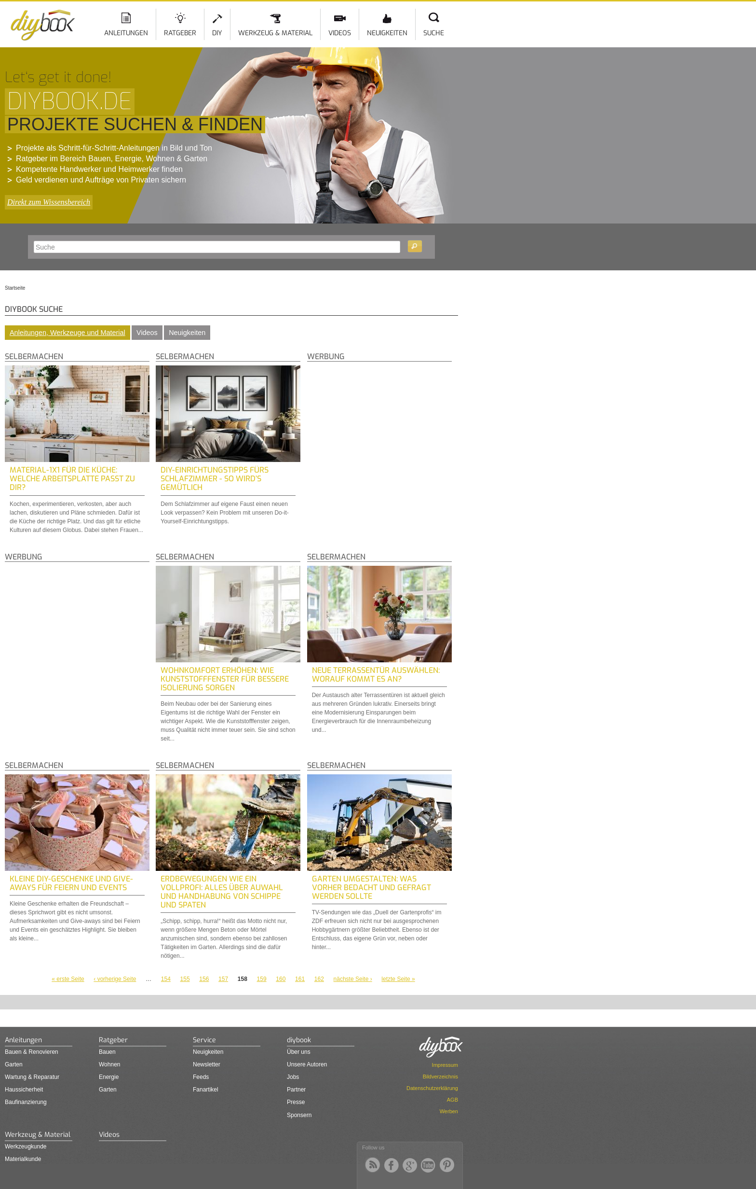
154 (166, 979)
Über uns (298, 1052)
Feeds (201, 1077)
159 (262, 979)
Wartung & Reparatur (32, 1077)
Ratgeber (180, 33)
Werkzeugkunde (26, 1146)
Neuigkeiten (387, 33)
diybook (299, 1040)
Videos (339, 33)
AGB (452, 1100)
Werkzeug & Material (275, 33)
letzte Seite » (398, 979)
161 (300, 979)
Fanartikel (205, 1089)
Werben (449, 1111)
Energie (109, 1077)
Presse (296, 1102)
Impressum (445, 1065)
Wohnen (109, 1064)
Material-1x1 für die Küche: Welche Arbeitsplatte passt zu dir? (72, 478)
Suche (433, 33)
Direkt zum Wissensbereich (48, 202)
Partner (296, 1089)
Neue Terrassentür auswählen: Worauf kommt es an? (376, 674)
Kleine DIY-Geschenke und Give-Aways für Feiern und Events (71, 883)
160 (280, 979)
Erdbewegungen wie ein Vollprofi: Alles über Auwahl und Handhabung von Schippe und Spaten (222, 892)
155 (185, 979)
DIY (217, 33)
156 (204, 979)
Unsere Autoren (307, 1064)
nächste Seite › (353, 979)
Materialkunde (23, 1159)
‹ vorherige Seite (115, 979)
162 (319, 979)
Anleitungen (126, 33)
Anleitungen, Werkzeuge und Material (67, 332)
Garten (14, 1064)
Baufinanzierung (26, 1102)
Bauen (107, 1052)
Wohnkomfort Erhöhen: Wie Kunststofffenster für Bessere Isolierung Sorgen (225, 679)
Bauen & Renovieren (31, 1052)
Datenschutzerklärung (432, 1088)
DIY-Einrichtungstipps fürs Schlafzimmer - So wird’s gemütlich (215, 478)
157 (223, 979)
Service (204, 1040)
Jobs (293, 1077)
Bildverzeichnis (440, 1076)
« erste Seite (68, 979)
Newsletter (206, 1064)
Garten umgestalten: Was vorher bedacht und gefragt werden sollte (371, 887)
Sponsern (299, 1115)
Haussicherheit (24, 1089)
